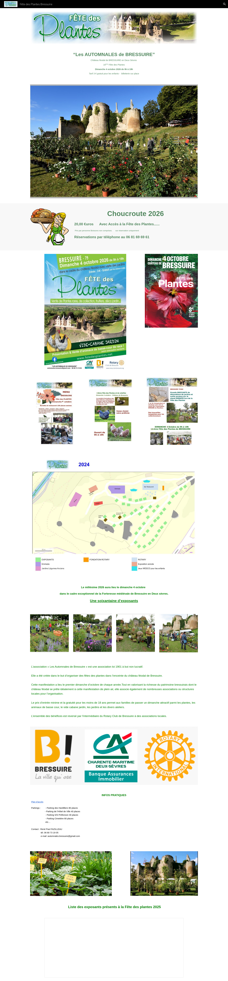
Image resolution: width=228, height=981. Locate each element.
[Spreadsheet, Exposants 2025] (114, 948)
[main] (114, 63)
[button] (224, 4)
